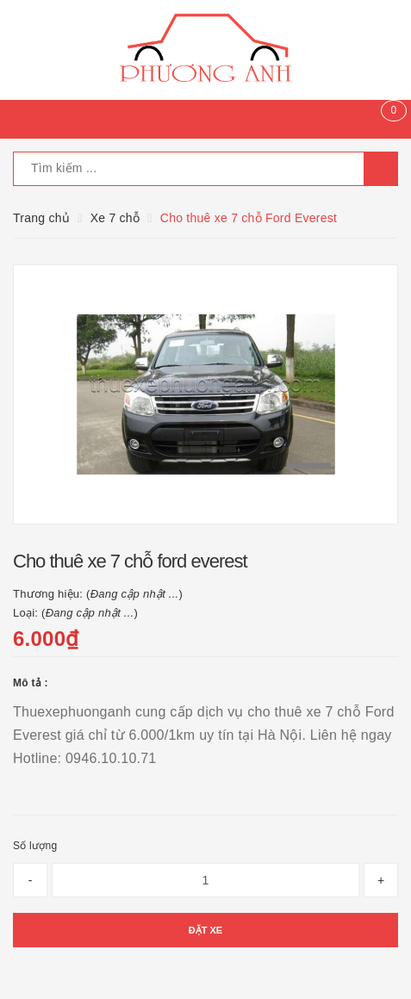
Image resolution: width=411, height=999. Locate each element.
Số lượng (35, 846)
